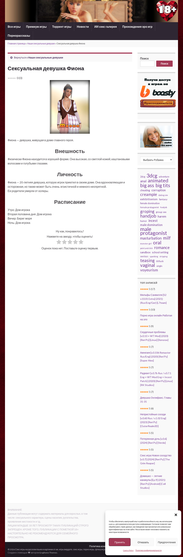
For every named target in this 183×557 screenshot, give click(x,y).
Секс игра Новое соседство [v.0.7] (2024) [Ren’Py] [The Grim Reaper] (156, 459)
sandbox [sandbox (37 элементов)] (145, 252)
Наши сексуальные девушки (41, 43)
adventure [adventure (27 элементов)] (164, 176)
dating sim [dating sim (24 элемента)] (163, 195)
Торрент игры (61, 26)
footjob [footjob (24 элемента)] (163, 207)
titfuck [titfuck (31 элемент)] (160, 261)
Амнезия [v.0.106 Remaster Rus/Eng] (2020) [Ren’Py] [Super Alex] (155, 356)
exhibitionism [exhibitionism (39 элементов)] (148, 199)
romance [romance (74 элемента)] (162, 248)
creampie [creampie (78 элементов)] (148, 194)
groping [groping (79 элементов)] (147, 211)
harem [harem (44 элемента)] (162, 216)
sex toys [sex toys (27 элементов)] (144, 256)
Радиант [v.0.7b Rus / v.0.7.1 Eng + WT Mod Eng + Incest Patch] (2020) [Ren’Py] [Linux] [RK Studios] (156, 379)
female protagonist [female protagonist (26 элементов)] (149, 207)
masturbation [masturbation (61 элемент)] (151, 238)
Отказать (143, 542)
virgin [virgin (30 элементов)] (159, 266)
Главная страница (16, 43)
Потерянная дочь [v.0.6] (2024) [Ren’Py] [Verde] (153, 440)
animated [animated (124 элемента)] (158, 181)
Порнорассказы (19, 35)
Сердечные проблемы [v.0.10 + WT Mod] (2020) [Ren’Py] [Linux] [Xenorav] (154, 336)
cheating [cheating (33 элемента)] (145, 190)
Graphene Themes (48, 552)
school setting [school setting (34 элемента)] (160, 252)
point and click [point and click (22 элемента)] (146, 248)
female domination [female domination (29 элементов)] (150, 203)
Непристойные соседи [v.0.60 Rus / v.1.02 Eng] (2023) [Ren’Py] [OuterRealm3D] (153, 420)
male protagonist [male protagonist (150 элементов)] (153, 231)
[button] (176, 515)
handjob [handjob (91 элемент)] (148, 216)
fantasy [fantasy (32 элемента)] (163, 199)
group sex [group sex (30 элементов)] (161, 212)
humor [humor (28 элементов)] (143, 221)
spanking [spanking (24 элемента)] (154, 256)
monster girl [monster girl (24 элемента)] (146, 243)
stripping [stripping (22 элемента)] (163, 256)
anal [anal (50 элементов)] (143, 181)
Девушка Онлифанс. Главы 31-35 (155, 399)
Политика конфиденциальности (148, 550)
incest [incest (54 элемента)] (153, 221)
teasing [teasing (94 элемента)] (147, 260)
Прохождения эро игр (137, 26)
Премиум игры (36, 26)
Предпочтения (167, 542)
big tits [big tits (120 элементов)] (163, 185)
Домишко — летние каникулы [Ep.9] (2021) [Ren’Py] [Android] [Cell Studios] (153, 481)
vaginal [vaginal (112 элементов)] (147, 265)
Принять (120, 542)
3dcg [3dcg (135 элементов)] (152, 176)
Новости (83, 26)
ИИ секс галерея (105, 26)
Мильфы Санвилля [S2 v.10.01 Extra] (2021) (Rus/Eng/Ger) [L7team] (153, 298)
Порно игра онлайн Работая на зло (156, 317)
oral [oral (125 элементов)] (157, 243)
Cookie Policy (128, 550)
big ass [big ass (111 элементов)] (147, 185)
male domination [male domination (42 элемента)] (151, 225)
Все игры (14, 26)
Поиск (144, 58)
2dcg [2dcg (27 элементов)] (142, 176)
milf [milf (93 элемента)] (167, 238)
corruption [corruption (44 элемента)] (158, 190)
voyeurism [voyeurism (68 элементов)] (149, 270)
